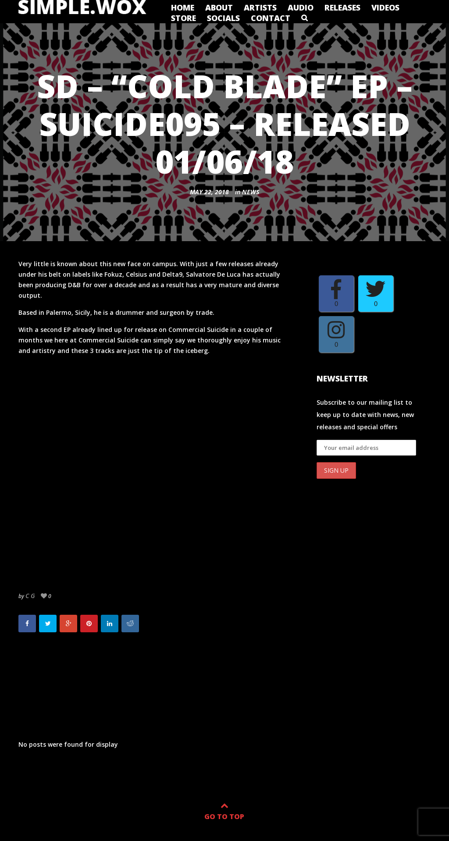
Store (183, 18)
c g (30, 596)
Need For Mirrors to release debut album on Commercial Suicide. (232, 677)
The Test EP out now (62, 666)
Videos (385, 7)
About (219, 7)
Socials (223, 18)
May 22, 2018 (209, 192)
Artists (260, 7)
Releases (342, 7)
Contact (270, 18)
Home (182, 7)
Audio (301, 7)
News (250, 192)
